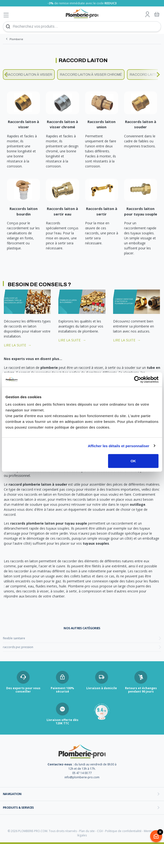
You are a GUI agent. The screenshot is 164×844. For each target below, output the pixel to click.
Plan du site (87, 831)
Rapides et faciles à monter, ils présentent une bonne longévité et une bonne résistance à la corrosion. (22, 151)
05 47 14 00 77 (82, 773)
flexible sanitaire (14, 638)
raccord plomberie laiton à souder (38, 484)
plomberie (49, 367)
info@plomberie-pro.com (82, 777)
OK (133, 461)
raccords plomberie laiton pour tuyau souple (48, 523)
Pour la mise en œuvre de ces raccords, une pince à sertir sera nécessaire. (101, 233)
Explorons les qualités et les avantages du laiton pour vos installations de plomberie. (80, 326)
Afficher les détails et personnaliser (118, 446)
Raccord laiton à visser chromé (91, 74)
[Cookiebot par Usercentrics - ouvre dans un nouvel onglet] (138, 379)
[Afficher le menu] (6, 15)
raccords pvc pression (18, 647)
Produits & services (18, 807)
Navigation (12, 794)
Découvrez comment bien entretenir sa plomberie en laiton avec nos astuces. (133, 326)
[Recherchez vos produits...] (82, 26)
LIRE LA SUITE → (17, 345)
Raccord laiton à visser (29, 74)
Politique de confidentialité (123, 831)
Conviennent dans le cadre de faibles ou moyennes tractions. (140, 141)
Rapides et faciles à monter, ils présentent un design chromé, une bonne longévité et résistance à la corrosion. (62, 151)
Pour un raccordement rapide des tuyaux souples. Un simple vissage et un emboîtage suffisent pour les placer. (140, 238)
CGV (100, 831)
